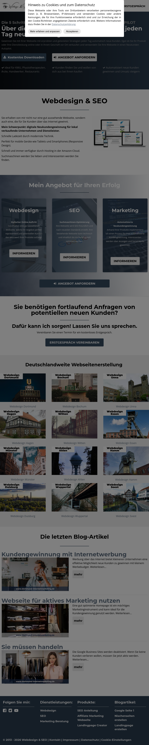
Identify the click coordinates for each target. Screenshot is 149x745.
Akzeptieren (72, 31)
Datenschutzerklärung (64, 24)
